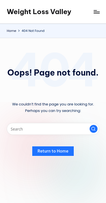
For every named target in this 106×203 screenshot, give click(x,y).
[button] (94, 129)
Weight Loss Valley (39, 11)
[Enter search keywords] (53, 129)
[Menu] (96, 11)
